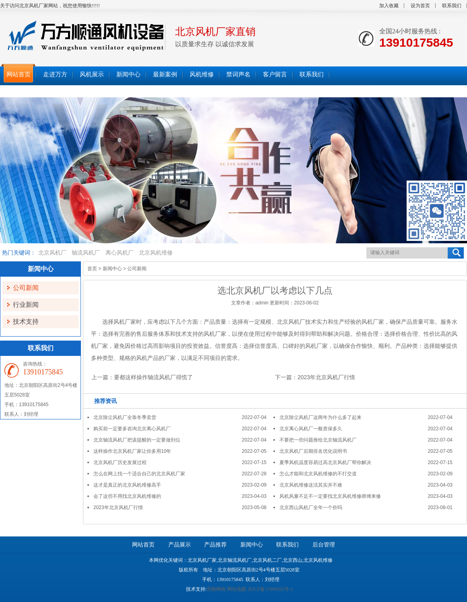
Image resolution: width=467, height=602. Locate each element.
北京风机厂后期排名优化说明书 (313, 451)
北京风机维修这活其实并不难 (310, 485)
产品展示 (179, 545)
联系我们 (451, 5)
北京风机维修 (156, 253)
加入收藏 (389, 5)
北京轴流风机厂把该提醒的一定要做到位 (136, 440)
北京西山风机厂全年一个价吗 (310, 507)
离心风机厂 (119, 253)
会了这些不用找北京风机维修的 (127, 496)
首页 (92, 268)
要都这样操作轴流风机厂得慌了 (153, 377)
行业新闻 (26, 304)
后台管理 (323, 545)
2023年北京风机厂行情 (326, 377)
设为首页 (420, 5)
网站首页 (143, 545)
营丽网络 (216, 589)
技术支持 (26, 321)
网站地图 (236, 589)
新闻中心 (112, 268)
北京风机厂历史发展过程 (120, 462)
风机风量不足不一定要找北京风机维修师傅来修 (330, 496)
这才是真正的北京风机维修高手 (127, 485)
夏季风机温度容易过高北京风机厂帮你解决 (325, 462)
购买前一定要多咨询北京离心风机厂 (132, 428)
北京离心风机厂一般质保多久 (310, 428)
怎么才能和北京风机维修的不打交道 (318, 474)
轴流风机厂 (86, 253)
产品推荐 (215, 545)
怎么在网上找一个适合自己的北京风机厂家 (139, 474)
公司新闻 (26, 287)
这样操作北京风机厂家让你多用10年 (132, 451)
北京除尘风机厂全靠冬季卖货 (124, 417)
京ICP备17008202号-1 (270, 589)
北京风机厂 (52, 253)
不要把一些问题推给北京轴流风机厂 (318, 440)
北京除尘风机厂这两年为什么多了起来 (320, 417)
